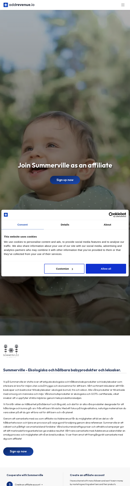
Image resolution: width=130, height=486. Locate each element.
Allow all (106, 268)
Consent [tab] (22, 224)
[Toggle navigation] (123, 6)
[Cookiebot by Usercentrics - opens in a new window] (111, 214)
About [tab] (107, 224)
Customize (64, 268)
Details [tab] (65, 224)
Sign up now (65, 183)
